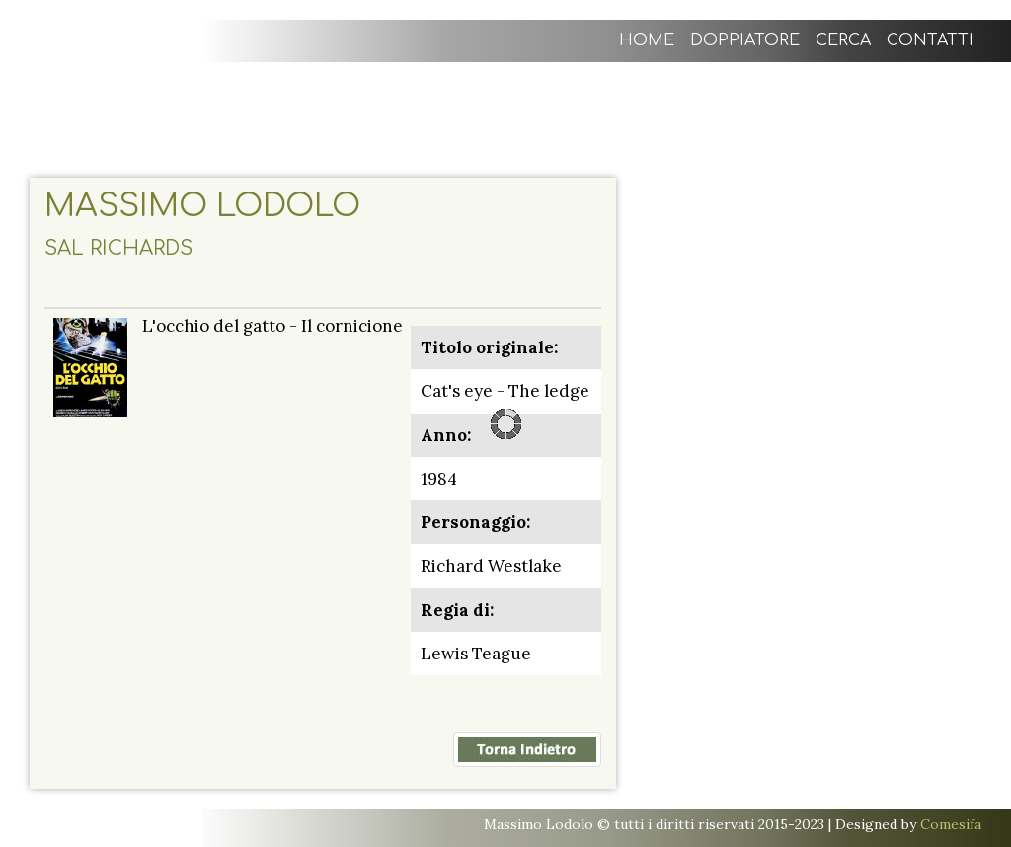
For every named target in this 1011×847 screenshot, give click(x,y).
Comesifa (950, 824)
